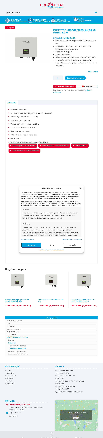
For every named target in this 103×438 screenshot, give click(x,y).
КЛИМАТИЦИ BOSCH (14, 321)
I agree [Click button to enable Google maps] (76, 418)
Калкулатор (11, 376)
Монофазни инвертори (18, 346)
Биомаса (10, 326)
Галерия (10, 373)
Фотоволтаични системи (17, 337)
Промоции (11, 384)
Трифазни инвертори (18, 348)
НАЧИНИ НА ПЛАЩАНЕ (64, 370)
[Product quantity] (58, 78)
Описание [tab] (11, 103)
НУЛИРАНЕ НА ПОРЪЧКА (65, 376)
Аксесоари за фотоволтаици (18, 354)
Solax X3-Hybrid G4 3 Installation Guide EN (54, 145)
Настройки (72, 245)
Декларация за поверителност (55, 250)
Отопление (11, 334)
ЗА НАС (9, 370)
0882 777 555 (13, 416)
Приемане (31, 245)
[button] (80, 188)
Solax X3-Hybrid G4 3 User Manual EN (23, 145)
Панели (11, 340)
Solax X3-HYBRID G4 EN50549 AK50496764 (24, 150)
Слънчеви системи (15, 329)
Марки (9, 381)
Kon (8, 323)
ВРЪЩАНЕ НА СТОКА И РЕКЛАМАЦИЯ (70, 381)
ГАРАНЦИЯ (60, 384)
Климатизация (13, 332)
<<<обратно (10, 28)
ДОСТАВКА (60, 378)
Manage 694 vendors (27, 239)
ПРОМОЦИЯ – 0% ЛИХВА (65, 386)
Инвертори (12, 343)
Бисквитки (42, 250)
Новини (10, 378)
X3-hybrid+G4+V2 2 (80, 145)
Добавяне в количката (75, 78)
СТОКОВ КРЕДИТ (62, 373)
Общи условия (62, 389)
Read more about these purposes (72, 239)
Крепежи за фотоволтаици (17, 351)
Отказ (52, 245)
